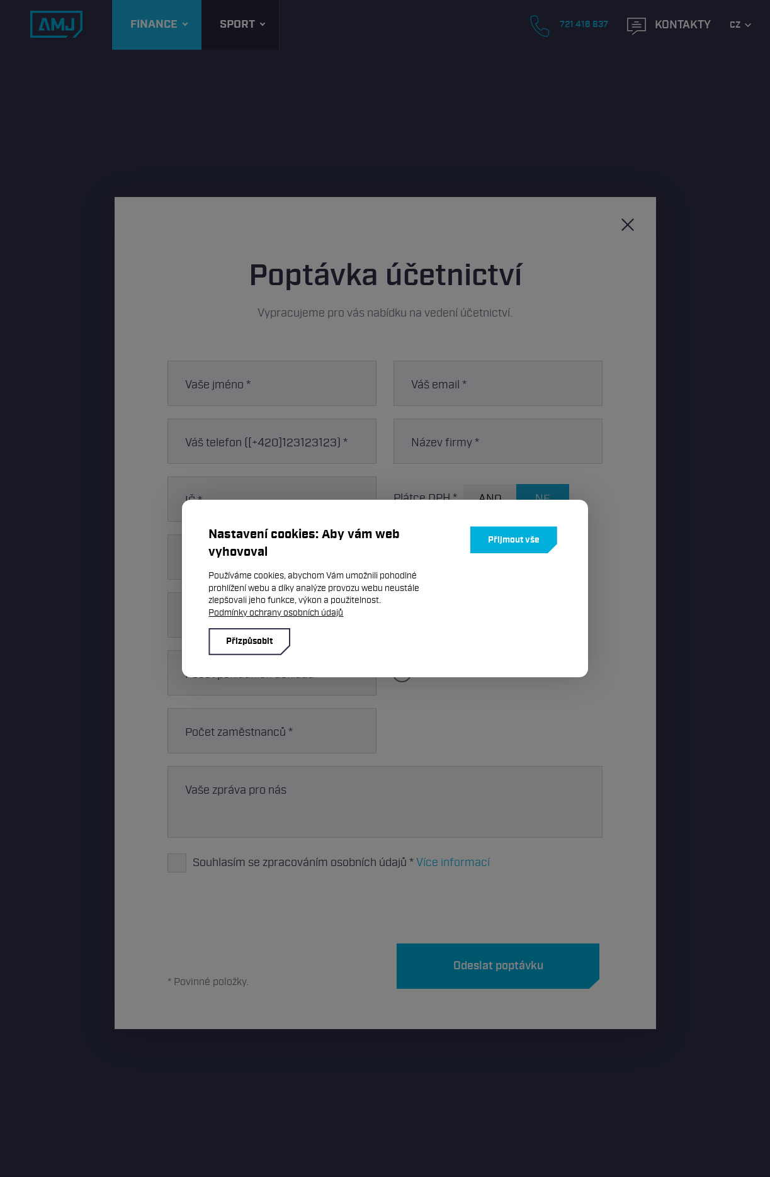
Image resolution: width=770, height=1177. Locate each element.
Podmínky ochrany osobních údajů (275, 612)
